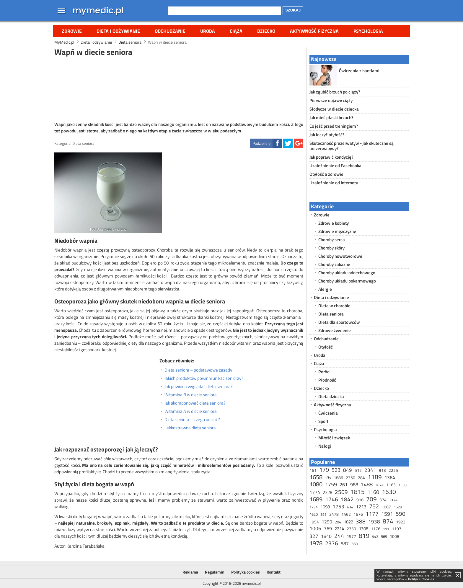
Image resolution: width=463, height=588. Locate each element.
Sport (323, 421)
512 (358, 470)
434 (350, 507)
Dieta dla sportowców (339, 322)
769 (328, 528)
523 (336, 470)
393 (323, 514)
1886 (338, 477)
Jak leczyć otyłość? (327, 134)
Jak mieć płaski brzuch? (331, 117)
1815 (357, 491)
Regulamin (214, 572)
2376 (331, 543)
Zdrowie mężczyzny (337, 231)
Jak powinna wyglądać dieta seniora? (198, 386)
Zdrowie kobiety (333, 223)
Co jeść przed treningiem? (333, 126)
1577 (351, 536)
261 (344, 484)
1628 (398, 507)
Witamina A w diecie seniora (190, 411)
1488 (367, 484)
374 (383, 500)
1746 (331, 499)
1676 (358, 514)
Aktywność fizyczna (314, 31)
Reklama (190, 572)
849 (347, 470)
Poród (324, 371)
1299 (327, 521)
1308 (363, 528)
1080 (315, 484)
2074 (379, 485)
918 (359, 500)
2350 (350, 477)
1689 (315, 499)
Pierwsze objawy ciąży (331, 100)
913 (382, 470)
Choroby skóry (331, 247)
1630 (389, 491)
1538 (402, 485)
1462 (346, 514)
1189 (375, 477)
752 (374, 506)
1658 (315, 477)
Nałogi (324, 446)
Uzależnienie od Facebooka (335, 165)
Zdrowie (72, 31)
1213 (361, 506)
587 (345, 543)
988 (354, 484)
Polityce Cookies (421, 579)
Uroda (207, 31)
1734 (313, 507)
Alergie (325, 289)
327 (313, 536)
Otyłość (325, 347)
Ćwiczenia (328, 413)
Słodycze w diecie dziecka (334, 109)
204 (338, 522)
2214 (339, 528)
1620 (313, 514)
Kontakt (274, 572)
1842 (347, 499)
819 (364, 535)
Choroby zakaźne (334, 264)
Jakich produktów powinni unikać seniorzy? (203, 378)
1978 (315, 543)
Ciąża (236, 31)
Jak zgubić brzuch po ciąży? (334, 91)
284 (361, 477)
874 (388, 521)
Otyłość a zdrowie (326, 174)
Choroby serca (331, 239)
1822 (348, 521)
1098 (325, 506)
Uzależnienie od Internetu (333, 182)
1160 (373, 492)
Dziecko (266, 31)
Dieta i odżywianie (118, 31)
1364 (389, 477)
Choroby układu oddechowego (346, 272)
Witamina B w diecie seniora (190, 395)
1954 (314, 522)
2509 (341, 491)
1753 (338, 506)
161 (313, 470)
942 (375, 536)
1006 (315, 528)
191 (386, 529)
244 (339, 535)
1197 (396, 528)
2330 (351, 528)
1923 (400, 522)
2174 (393, 500)
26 (328, 477)
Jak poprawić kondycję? (331, 157)
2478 (334, 514)
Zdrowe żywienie (334, 330)
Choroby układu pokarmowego (347, 280)
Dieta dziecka (331, 396)
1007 (386, 507)
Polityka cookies (245, 572)
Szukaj (293, 10)
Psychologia (368, 31)
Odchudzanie (170, 31)
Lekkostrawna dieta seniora (190, 428)
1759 (331, 484)
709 (371, 499)
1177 (372, 513)
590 (400, 513)
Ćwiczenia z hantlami (359, 70)
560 (354, 544)
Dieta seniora (83, 143)
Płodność (327, 380)
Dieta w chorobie (334, 305)
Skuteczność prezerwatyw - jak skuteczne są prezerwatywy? (351, 146)
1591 (387, 514)
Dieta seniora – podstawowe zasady (198, 370)
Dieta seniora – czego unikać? (192, 419)
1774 (314, 492)
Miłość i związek (334, 437)
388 (361, 521)
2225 (393, 470)
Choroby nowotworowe (340, 256)
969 (384, 536)
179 (324, 469)
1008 (394, 536)
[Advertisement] (179, 88)
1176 (375, 528)
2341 (370, 470)
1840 (326, 536)
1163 (391, 485)
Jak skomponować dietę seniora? (195, 403)
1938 (374, 521)
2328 (327, 492)
